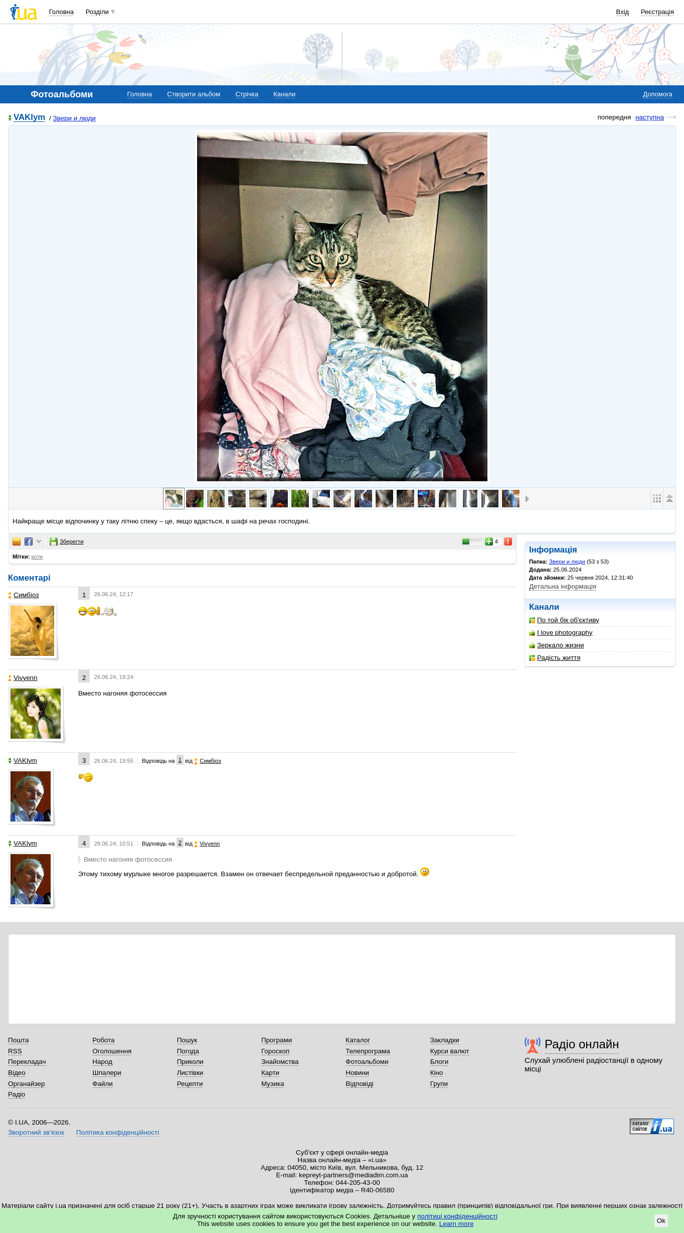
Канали (284, 94)
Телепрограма (368, 1051)
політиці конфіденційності (457, 1216)
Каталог (358, 1040)
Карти (270, 1072)
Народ (102, 1061)
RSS (15, 1051)
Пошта (18, 1040)
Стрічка (246, 94)
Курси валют (449, 1051)
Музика (272, 1083)
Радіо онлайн (582, 1044)
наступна (649, 117)
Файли (102, 1083)
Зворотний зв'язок (36, 1132)
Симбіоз (23, 595)
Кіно (436, 1072)
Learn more (456, 1223)
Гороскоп (275, 1051)
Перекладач (27, 1061)
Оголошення (111, 1051)
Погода (188, 1051)
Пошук (187, 1040)
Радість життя (555, 657)
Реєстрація (657, 12)
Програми (276, 1040)
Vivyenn (23, 677)
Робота (103, 1040)
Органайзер (26, 1083)
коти (37, 557)
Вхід (622, 12)
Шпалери (106, 1072)
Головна (61, 12)
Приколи (190, 1061)
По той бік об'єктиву (564, 620)
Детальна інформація (562, 586)
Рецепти (190, 1083)
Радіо (16, 1094)
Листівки (190, 1072)
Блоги (439, 1061)
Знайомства (280, 1061)
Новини (357, 1072)
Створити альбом (193, 94)
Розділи (97, 12)
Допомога (657, 94)
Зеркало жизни (556, 645)
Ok (661, 1220)
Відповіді (360, 1083)
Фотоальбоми (367, 1061)
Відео (17, 1072)
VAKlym (29, 117)
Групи (439, 1083)
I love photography (561, 632)
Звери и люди (74, 118)
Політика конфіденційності (117, 1132)
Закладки (444, 1040)
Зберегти (67, 541)
